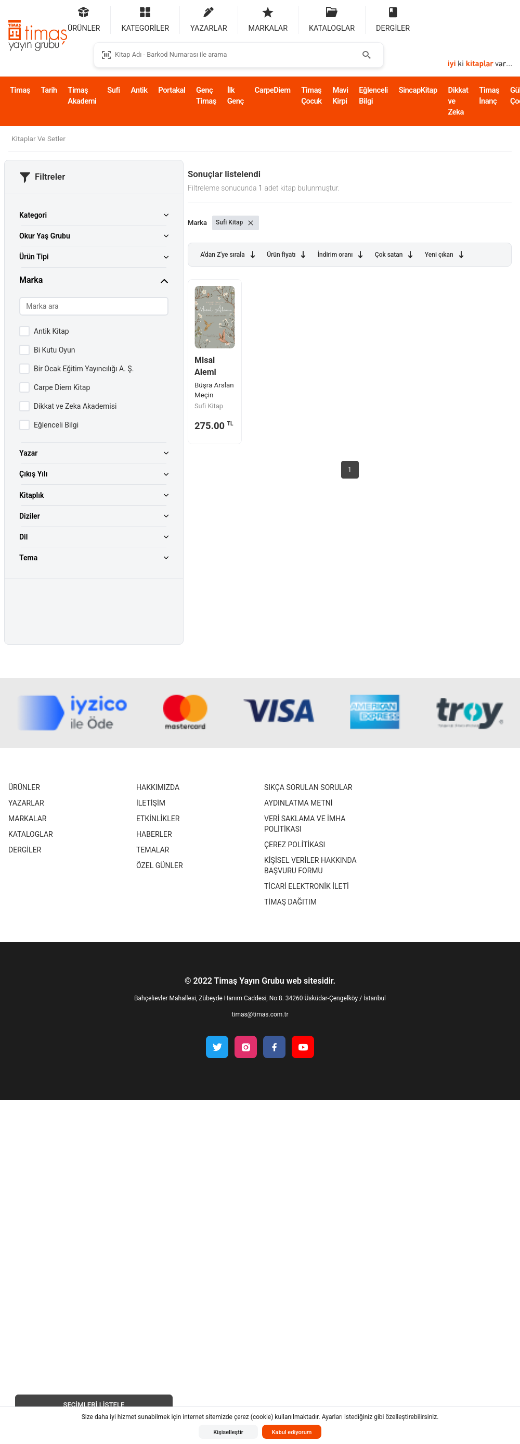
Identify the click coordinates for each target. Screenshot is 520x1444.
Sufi (113, 90)
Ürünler (24, 787)
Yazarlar (26, 803)
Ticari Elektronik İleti (306, 886)
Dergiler (24, 850)
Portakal (171, 90)
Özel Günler (159, 865)
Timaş (20, 90)
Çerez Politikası (294, 844)
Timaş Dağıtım (290, 902)
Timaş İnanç (489, 95)
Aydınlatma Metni (298, 803)
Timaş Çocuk (311, 95)
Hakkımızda (157, 787)
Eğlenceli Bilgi (373, 95)
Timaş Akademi (82, 95)
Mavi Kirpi (340, 95)
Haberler (154, 834)
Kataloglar (30, 834)
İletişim (150, 803)
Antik (139, 90)
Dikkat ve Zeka (458, 101)
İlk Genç (235, 95)
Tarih (49, 90)
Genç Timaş (206, 95)
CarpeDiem (273, 90)
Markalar (27, 818)
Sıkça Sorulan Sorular (308, 787)
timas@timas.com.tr (260, 1014)
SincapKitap (418, 90)
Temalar (152, 850)
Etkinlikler (157, 818)
